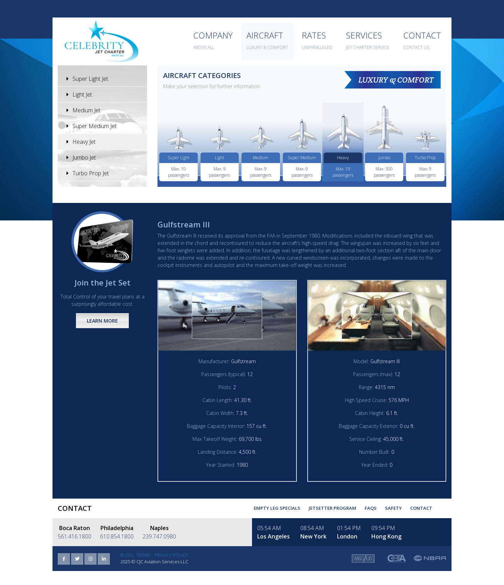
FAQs (371, 508)
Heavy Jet (81, 142)
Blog (126, 555)
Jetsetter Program (332, 508)
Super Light (178, 158)
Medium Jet (83, 110)
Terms (143, 555)
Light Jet (79, 94)
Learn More (102, 320)
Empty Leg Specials (277, 508)
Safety (393, 508)
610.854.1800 (117, 536)
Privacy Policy (171, 555)
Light (219, 158)
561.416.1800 (74, 536)
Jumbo (384, 158)
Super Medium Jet (91, 126)
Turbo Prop (425, 158)
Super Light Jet (87, 79)
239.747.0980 (159, 536)
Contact (421, 508)
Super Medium (302, 158)
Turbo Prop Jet (87, 173)
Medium (260, 158)
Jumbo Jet (81, 157)
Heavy (343, 158)
